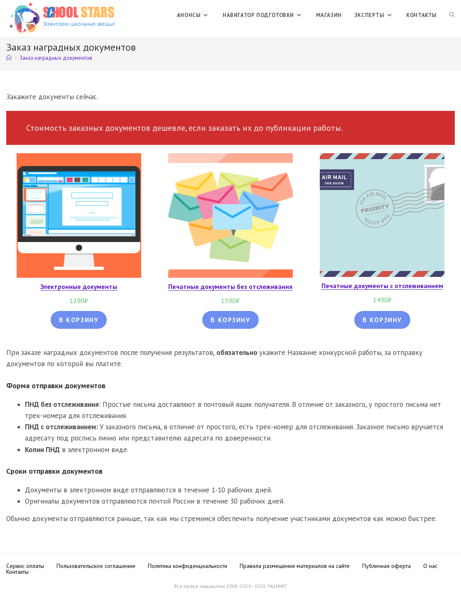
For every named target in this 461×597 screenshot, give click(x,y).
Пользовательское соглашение (95, 566)
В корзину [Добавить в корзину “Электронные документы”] (78, 320)
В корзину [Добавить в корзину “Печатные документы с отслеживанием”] (382, 320)
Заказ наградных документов (56, 57)
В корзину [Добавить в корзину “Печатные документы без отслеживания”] (230, 320)
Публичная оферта (386, 566)
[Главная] (9, 57)
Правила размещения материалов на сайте (295, 566)
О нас (430, 566)
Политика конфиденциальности (187, 566)
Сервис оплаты (25, 566)
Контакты (17, 571)
